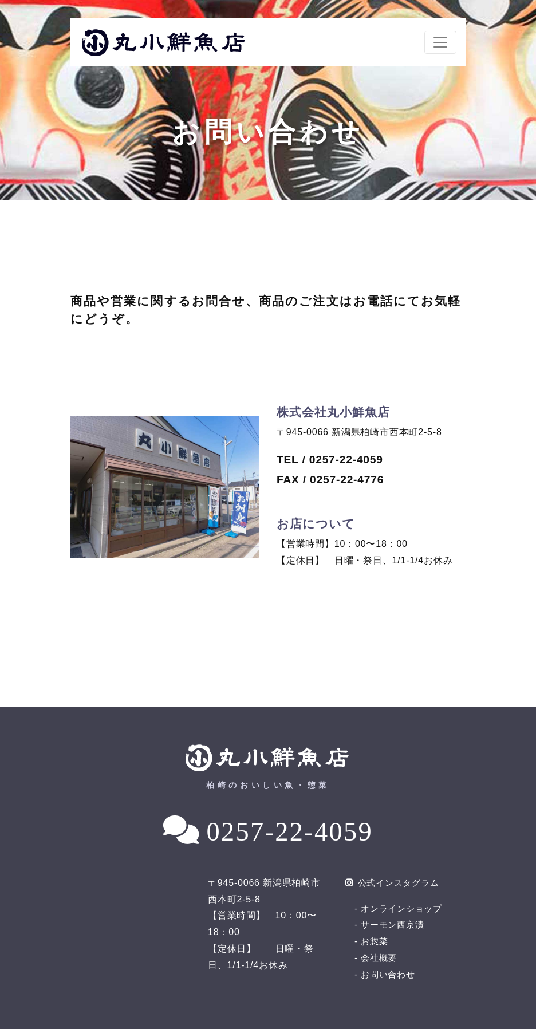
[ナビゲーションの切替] (440, 42)
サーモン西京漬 (394, 924)
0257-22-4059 (289, 831)
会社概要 (380, 958)
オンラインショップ (404, 908)
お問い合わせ (390, 974)
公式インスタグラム (395, 883)
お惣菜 (375, 941)
